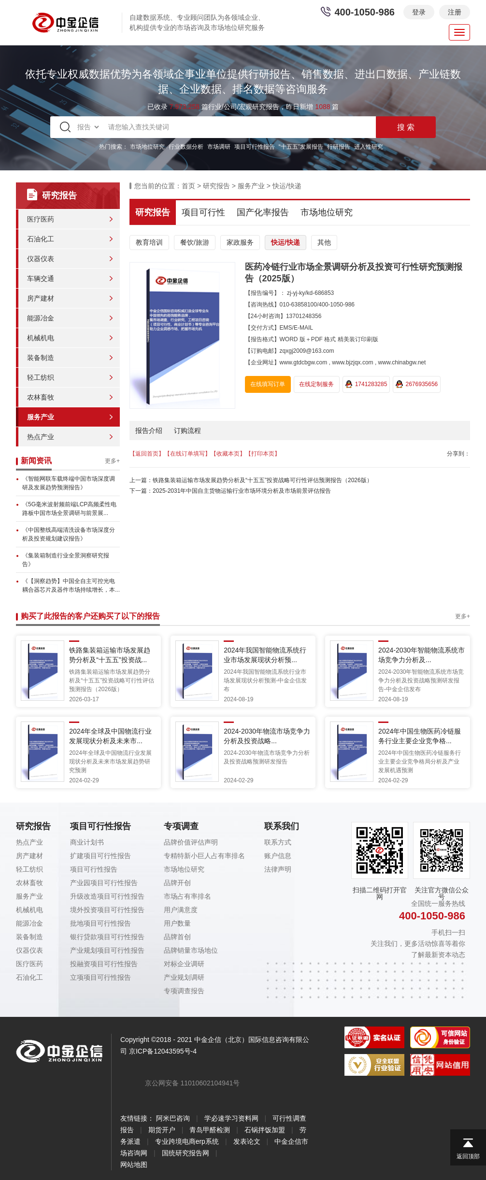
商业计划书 (87, 842)
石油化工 (40, 239)
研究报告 (216, 186)
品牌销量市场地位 (191, 950)
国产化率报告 (263, 212)
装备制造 (40, 357)
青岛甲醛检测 (209, 1130)
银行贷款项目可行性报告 (107, 937)
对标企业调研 (184, 964)
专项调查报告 (184, 991)
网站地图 (133, 1164)
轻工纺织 (40, 377)
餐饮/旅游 (194, 242)
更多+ (112, 461)
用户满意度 (181, 910)
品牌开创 (177, 883)
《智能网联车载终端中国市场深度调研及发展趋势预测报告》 (68, 483)
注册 (454, 12)
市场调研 (218, 146)
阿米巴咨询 (173, 1118)
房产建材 (40, 298)
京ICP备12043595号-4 (163, 1051)
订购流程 (187, 430)
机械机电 (40, 338)
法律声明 (277, 869)
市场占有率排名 (187, 896)
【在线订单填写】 (187, 453)
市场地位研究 (147, 146)
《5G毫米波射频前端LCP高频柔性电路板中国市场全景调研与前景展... (69, 508)
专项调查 (181, 826)
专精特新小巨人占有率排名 (204, 856)
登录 (419, 12)
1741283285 (366, 384)
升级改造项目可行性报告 (107, 896)
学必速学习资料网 (231, 1118)
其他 (324, 242)
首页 (188, 186)
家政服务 (240, 242)
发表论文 (246, 1141)
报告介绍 (148, 430)
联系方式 (277, 842)
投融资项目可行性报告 (104, 964)
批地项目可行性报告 (100, 923)
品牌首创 (177, 937)
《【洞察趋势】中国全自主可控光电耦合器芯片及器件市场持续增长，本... (71, 585)
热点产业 (40, 437)
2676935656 (417, 384)
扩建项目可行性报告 (100, 856)
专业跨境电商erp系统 (187, 1141)
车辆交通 (40, 278)
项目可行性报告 (254, 146)
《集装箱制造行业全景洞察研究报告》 (65, 560)
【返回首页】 (146, 453)
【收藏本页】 (228, 453)
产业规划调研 (184, 977)
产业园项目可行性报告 (104, 883)
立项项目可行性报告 (100, 977)
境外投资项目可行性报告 (107, 910)
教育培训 (149, 242)
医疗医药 (40, 219)
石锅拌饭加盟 (264, 1130)
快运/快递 (286, 186)
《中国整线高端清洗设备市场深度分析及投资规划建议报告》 (68, 534)
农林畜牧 (40, 397)
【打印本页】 (262, 453)
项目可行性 (203, 212)
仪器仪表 (40, 259)
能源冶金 (40, 318)
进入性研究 (368, 146)
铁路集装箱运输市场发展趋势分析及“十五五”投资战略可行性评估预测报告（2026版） (262, 480)
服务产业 (40, 417)
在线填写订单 (267, 384)
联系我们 (281, 826)
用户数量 (177, 923)
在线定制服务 (316, 384)
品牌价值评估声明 (191, 842)
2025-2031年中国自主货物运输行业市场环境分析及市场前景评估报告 (242, 490)
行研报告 (338, 146)
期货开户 (161, 1130)
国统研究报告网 (185, 1153)
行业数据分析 (186, 146)
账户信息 (277, 856)
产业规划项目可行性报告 (107, 950)
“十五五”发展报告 (301, 146)
